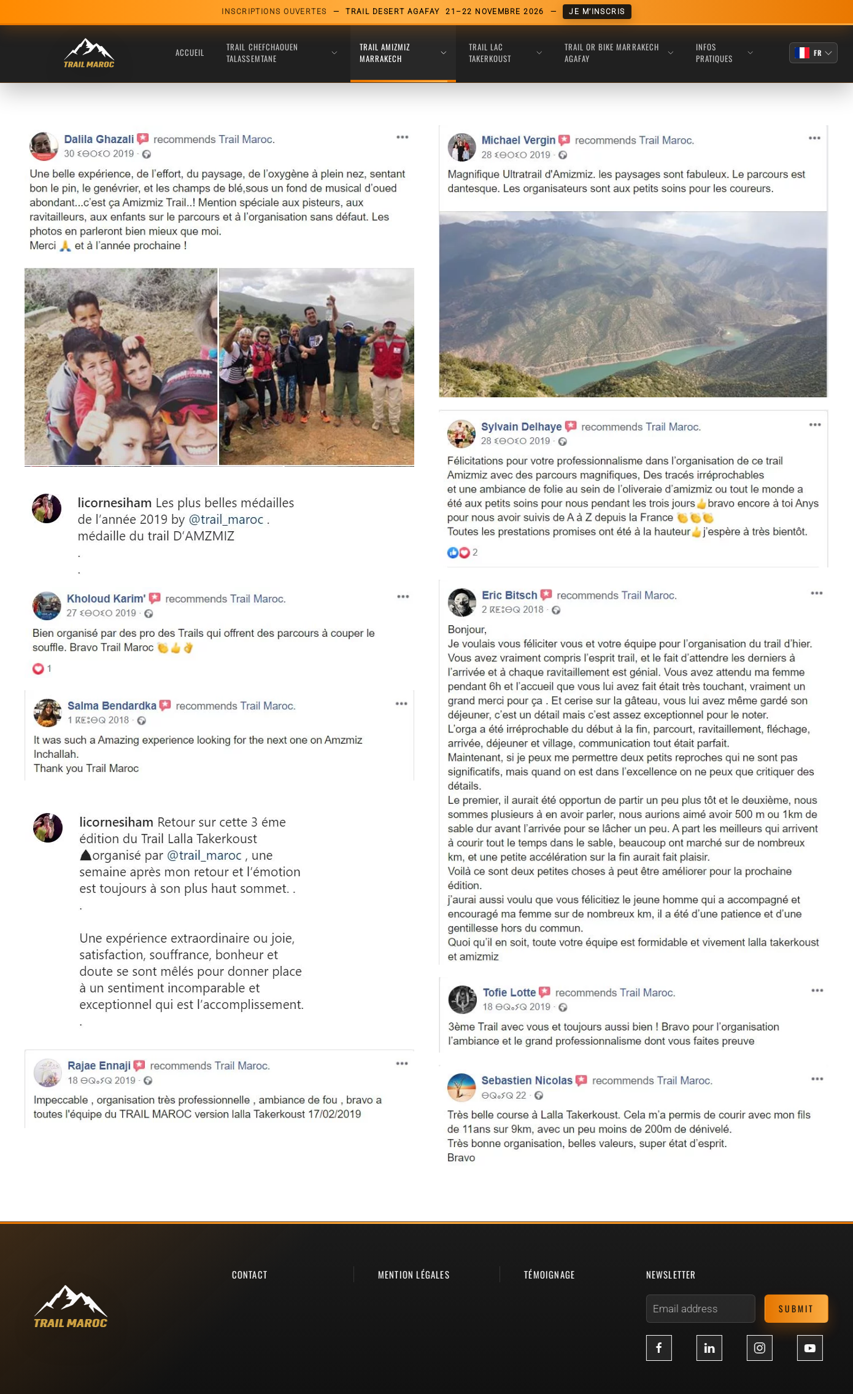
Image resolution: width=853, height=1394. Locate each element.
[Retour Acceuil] (88, 53)
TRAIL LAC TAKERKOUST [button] (505, 53)
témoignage (547, 1274)
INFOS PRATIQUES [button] (724, 53)
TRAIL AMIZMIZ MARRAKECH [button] (403, 53)
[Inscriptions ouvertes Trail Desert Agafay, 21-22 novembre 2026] (426, 11)
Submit (794, 1308)
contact (247, 1274)
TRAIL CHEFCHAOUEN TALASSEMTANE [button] (282, 53)
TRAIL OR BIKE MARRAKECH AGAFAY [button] (619, 53)
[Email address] (699, 1309)
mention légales (411, 1274)
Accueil (190, 52)
